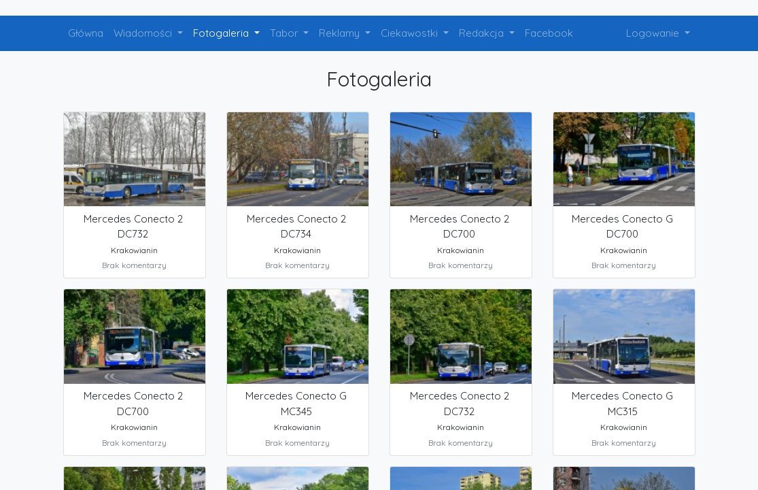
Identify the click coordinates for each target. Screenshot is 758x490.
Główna (85, 33)
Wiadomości (144, 33)
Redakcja (482, 33)
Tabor (285, 33)
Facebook (549, 33)
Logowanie (654, 33)
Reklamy (340, 33)
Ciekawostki (411, 33)
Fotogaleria (222, 33)
